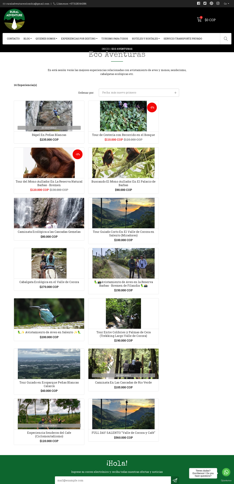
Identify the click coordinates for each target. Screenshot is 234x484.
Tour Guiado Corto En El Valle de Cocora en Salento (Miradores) (90, 219)
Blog (27, 38)
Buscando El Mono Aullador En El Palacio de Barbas (196, 156)
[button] (187, 105)
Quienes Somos (45, 38)
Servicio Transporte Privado (183, 38)
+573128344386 (76, 442)
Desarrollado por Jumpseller (148, 480)
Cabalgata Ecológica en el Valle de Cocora (143, 217)
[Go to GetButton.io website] (226, 481)
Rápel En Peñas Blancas (38, 154)
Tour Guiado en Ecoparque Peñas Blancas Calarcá (143, 279)
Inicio (106, 56)
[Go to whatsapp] (226, 472)
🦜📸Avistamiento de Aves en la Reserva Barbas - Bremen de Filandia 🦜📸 (196, 219)
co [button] (225, 3)
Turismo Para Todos (114, 38)
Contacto (13, 38)
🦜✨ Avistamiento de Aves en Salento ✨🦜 (38, 279)
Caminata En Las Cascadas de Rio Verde (196, 279)
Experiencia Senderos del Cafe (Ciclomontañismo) (38, 341)
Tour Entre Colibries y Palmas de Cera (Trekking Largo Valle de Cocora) (90, 280)
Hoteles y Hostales (145, 38)
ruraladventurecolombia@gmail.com (28, 3)
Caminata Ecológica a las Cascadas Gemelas (38, 217)
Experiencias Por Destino (78, 38)
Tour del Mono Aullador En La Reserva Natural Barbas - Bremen (143, 157)
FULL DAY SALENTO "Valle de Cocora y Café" (90, 341)
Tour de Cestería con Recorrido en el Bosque (91, 156)
